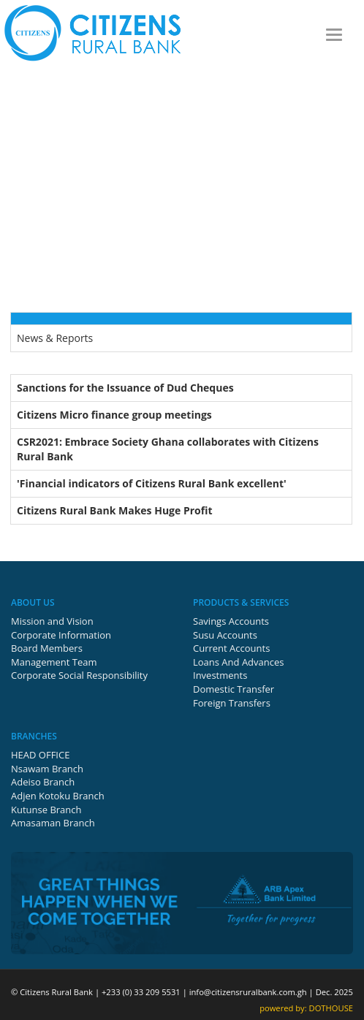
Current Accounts (231, 648)
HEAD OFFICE (40, 754)
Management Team (54, 662)
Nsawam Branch (47, 768)
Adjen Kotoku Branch (58, 795)
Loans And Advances (238, 662)
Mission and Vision (52, 621)
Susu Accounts (225, 635)
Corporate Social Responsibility (79, 675)
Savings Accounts (231, 621)
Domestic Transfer (233, 689)
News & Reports (55, 338)
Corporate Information (61, 635)
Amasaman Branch (53, 822)
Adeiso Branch (43, 781)
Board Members (47, 648)
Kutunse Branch (46, 809)
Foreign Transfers (231, 702)
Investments (220, 675)
